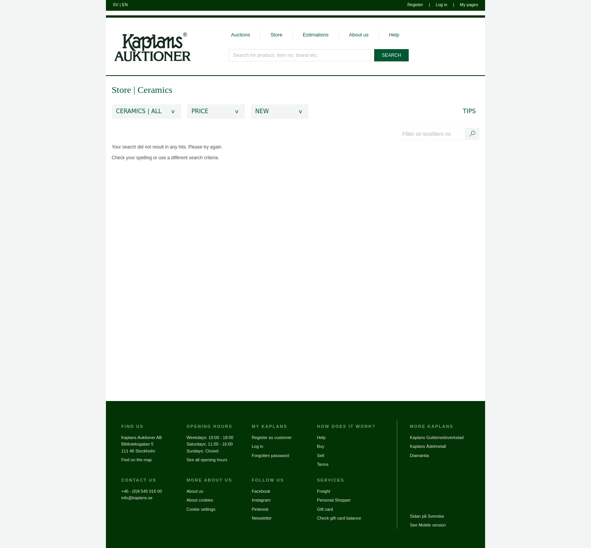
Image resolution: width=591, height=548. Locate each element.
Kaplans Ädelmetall (428, 446)
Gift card (325, 509)
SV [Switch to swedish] (116, 4)
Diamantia (419, 455)
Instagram (261, 500)
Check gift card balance (339, 518)
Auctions (240, 35)
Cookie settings (201, 509)
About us (358, 35)
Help (394, 35)
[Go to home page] (148, 39)
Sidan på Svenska (427, 516)
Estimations (316, 35)
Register (415, 4)
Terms (323, 464)
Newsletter (262, 518)
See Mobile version (428, 525)
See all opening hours (207, 459)
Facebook (261, 491)
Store (276, 35)
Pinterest (260, 509)
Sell (320, 455)
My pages (469, 4)
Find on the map (136, 459)
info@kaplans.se (137, 497)
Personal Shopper (334, 500)
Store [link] (121, 90)
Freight (323, 491)
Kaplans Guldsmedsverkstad (437, 437)
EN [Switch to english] (125, 4)
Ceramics (154, 90)
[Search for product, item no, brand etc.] (300, 55)
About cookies (200, 500)
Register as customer (272, 437)
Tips (469, 111)
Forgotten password (270, 455)
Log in (441, 4)
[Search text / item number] (472, 134)
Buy (320, 446)
